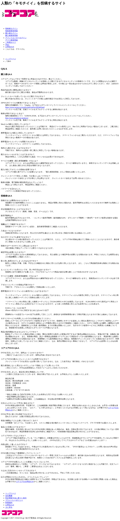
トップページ (10, 59)
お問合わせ (9, 47)
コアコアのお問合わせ (25, 481)
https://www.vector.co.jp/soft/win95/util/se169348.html (25, 107)
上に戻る (8, 507)
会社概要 (8, 496)
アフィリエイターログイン (16, 38)
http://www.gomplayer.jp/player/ (16, 118)
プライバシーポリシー (14, 500)
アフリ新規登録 (11, 40)
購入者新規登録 (11, 35)
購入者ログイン (11, 33)
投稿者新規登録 (11, 31)
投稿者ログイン (11, 28)
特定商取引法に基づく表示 (16, 498)
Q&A (7, 45)
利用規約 (8, 503)
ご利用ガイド (10, 42)
